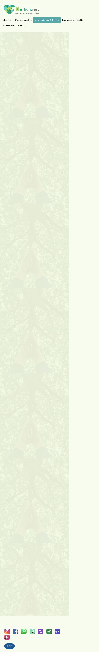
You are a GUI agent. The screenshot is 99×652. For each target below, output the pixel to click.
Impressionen (9, 25)
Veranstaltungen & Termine (47, 20)
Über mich (7, 20)
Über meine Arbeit (23, 20)
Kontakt (21, 25)
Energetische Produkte (72, 20)
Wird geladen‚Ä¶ (34, 325)
